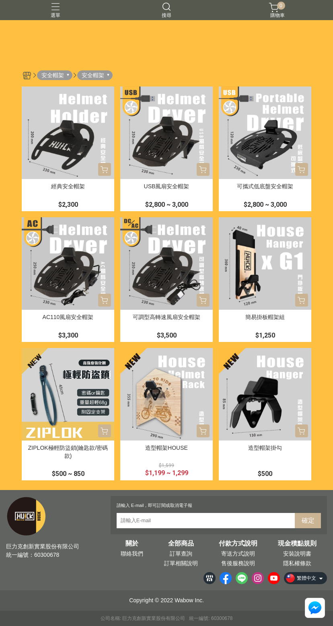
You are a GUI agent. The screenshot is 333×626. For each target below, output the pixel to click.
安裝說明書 (297, 553)
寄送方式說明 (238, 553)
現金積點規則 (297, 543)
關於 (131, 543)
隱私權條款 (297, 563)
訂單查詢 (181, 553)
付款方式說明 (238, 543)
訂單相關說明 (181, 563)
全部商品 (181, 543)
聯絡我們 (132, 553)
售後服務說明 (238, 563)
